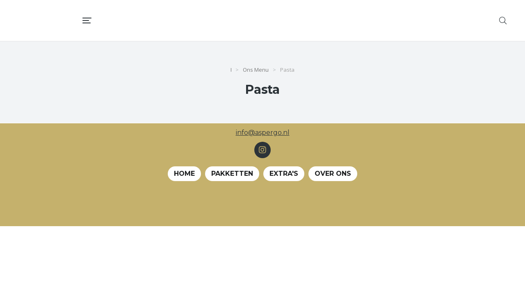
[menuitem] (288, 20)
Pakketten (232, 173)
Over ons (333, 173)
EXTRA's (283, 173)
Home (184, 173)
